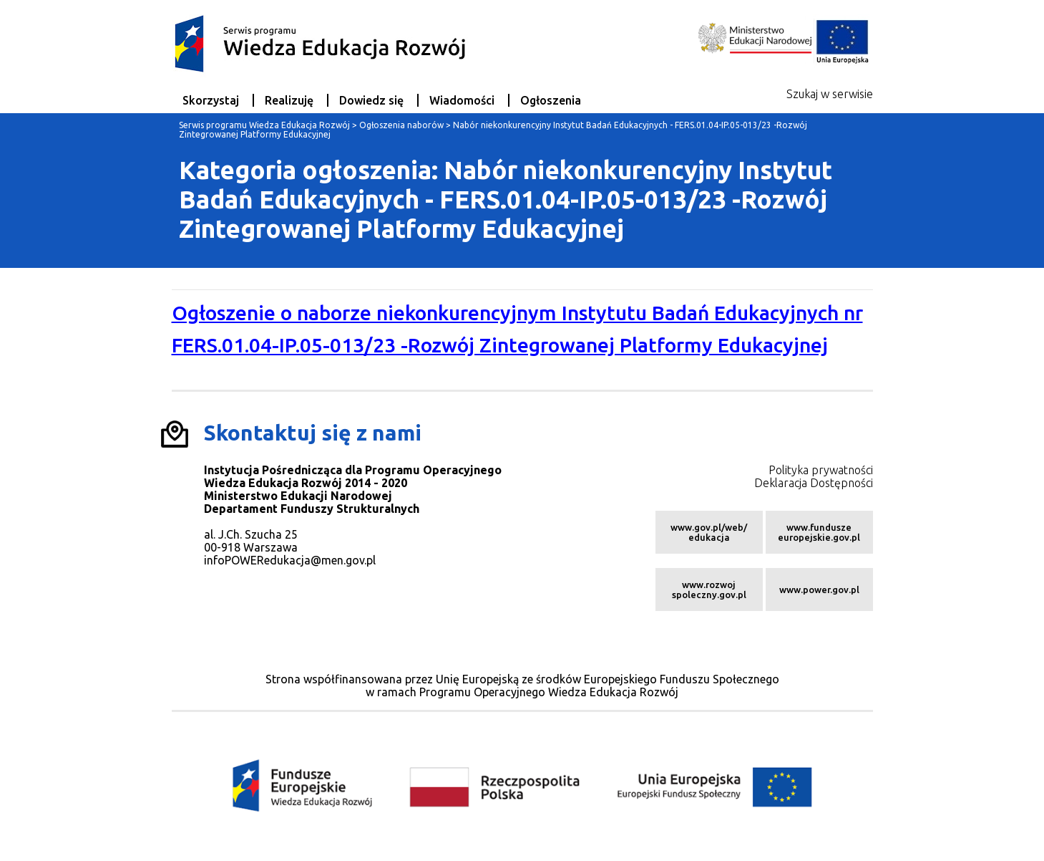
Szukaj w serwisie (829, 93)
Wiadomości (461, 100)
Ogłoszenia (550, 100)
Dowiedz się (371, 100)
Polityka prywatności (821, 469)
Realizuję (289, 100)
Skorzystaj (210, 100)
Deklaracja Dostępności (813, 482)
